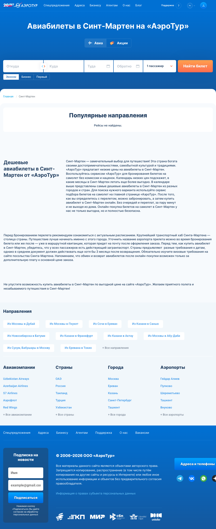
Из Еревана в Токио (78, 348)
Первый (41, 77)
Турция (61, 400)
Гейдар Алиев (170, 379)
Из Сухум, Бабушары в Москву (28, 348)
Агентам (112, 5)
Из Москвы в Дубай (21, 324)
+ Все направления (115, 348)
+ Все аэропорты (172, 414)
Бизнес (26, 77)
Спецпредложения (56, 5)
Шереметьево (170, 393)
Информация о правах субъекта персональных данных (96, 493)
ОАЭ (59, 379)
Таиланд (61, 393)
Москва (113, 379)
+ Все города (117, 414)
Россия (61, 386)
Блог (138, 5)
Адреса (79, 5)
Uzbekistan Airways (16, 379)
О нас (126, 5)
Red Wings (10, 407)
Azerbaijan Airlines (15, 386)
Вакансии (142, 433)
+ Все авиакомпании (17, 414)
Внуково (166, 407)
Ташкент (114, 407)
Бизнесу (95, 5)
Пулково (166, 386)
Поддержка (103, 433)
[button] (171, 5)
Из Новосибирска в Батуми (26, 336)
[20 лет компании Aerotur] (8, 5)
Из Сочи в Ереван (105, 324)
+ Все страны (65, 414)
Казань (113, 393)
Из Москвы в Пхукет (64, 324)
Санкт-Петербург (120, 400)
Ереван (113, 386)
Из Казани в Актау (120, 336)
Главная (8, 96)
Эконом (11, 77)
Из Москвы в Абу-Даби (164, 336)
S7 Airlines (10, 393)
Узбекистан (64, 407)
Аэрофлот (10, 400)
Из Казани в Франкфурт (76, 336)
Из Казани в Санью (145, 324)
